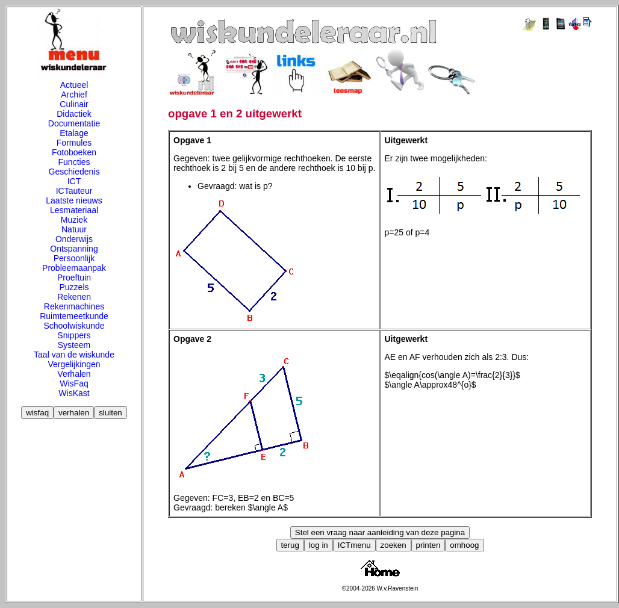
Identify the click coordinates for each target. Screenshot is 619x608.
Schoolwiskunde (73, 325)
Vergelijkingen (74, 364)
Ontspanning (74, 248)
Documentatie (74, 123)
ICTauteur (74, 191)
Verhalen (73, 374)
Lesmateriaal (74, 210)
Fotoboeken (74, 152)
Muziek (74, 220)
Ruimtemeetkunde (74, 316)
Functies (74, 162)
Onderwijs (74, 239)
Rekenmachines (74, 306)
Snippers (73, 335)
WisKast (73, 393)
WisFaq (74, 383)
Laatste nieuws (74, 200)
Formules (74, 142)
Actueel (74, 85)
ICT (74, 181)
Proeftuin (74, 277)
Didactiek (74, 114)
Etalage (74, 133)
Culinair (74, 104)
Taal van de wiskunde (74, 354)
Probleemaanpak (74, 268)
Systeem (74, 345)
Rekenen (74, 297)
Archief (74, 94)
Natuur (74, 229)
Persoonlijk (74, 258)
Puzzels (74, 287)
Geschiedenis (74, 171)
